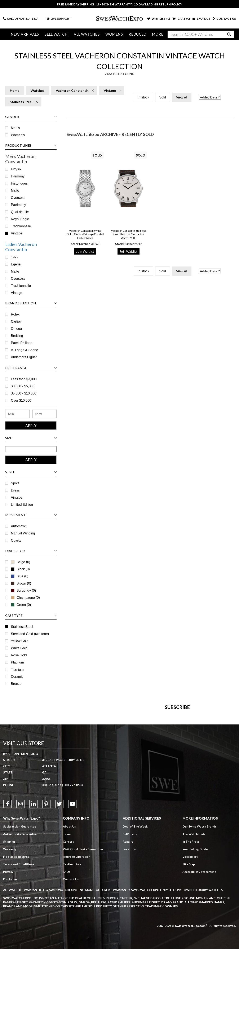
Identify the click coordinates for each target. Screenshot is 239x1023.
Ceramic (17, 676)
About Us (69, 901)
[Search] (201, 34)
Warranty (10, 923)
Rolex (15, 314)
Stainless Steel (22, 627)
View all (181, 97)
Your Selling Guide (195, 923)
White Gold (19, 648)
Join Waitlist (85, 251)
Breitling (17, 336)
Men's (15, 128)
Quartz (16, 540)
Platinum (17, 662)
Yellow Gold (19, 641)
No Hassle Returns (16, 931)
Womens (114, 34)
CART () (181, 18)
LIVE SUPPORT (59, 18)
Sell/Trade (130, 908)
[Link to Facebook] (7, 878)
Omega (16, 328)
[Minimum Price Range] (17, 414)
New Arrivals (25, 34)
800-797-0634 (73, 859)
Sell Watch (56, 34)
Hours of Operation (76, 931)
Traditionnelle (21, 226)
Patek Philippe (21, 343)
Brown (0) (21, 583)
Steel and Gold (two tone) (30, 634)
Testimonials (72, 938)
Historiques (19, 183)
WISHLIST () (158, 18)
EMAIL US (201, 18)
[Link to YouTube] (72, 878)
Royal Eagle (20, 219)
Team (67, 908)
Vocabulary (190, 931)
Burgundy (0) (23, 590)
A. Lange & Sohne (24, 350)
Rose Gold (19, 655)
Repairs (128, 916)
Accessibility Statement (199, 946)
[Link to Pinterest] (46, 878)
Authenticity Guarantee (20, 908)
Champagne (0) (25, 597)
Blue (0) (19, 576)
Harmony (18, 176)
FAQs (66, 946)
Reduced (137, 34)
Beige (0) (20, 562)
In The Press (190, 916)
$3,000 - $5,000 (22, 386)
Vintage (16, 233)
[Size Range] (31, 449)
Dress (15, 490)
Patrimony (18, 205)
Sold (162, 97)
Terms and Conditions (18, 938)
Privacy (8, 946)
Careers (68, 916)
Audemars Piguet (24, 357)
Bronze (16, 683)
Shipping (9, 916)
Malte (15, 190)
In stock (143, 97)
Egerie (16, 264)
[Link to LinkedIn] (33, 878)
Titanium (17, 669)
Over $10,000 (21, 400)
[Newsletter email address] (137, 763)
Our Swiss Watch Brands (199, 901)
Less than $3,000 (24, 379)
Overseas (18, 197)
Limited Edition (22, 504)
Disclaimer (10, 953)
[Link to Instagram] (20, 878)
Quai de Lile (20, 212)
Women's (18, 135)
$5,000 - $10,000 (23, 393)
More (157, 34)
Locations (130, 923)
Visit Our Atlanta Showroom (83, 923)
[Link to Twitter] (59, 878)
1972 (14, 257)
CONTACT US (224, 18)
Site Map (188, 938)
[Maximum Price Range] (44, 414)
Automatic (18, 526)
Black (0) (20, 569)
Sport (15, 483)
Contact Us (71, 953)
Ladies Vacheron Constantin (21, 247)
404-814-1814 (28, 18)
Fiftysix (16, 169)
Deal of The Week (135, 901)
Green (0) (21, 605)
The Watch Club (193, 908)
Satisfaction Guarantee (19, 901)
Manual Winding (23, 533)
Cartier (16, 321)
